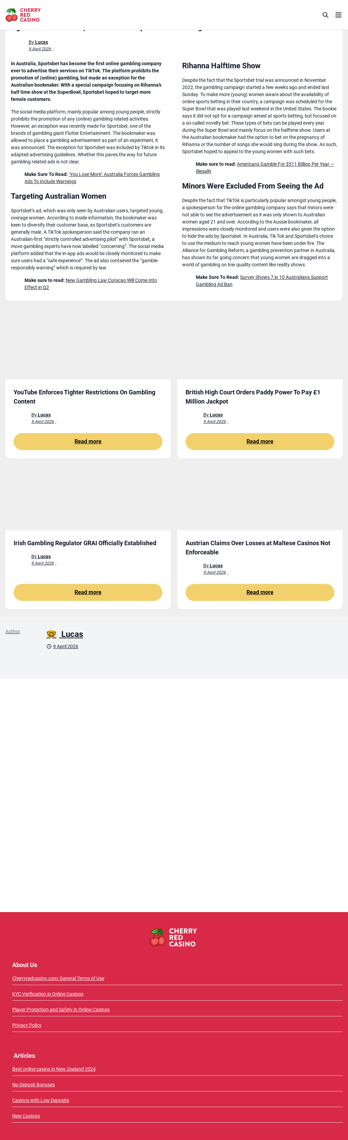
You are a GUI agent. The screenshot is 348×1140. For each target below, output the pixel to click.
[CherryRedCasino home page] (38, 15)
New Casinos (26, 1116)
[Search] (325, 15)
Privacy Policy (27, 1025)
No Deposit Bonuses (33, 1084)
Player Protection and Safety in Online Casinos (61, 1009)
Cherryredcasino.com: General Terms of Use (58, 978)
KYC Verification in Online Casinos (47, 994)
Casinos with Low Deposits (40, 1100)
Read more (88, 441)
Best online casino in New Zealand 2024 (54, 1069)
